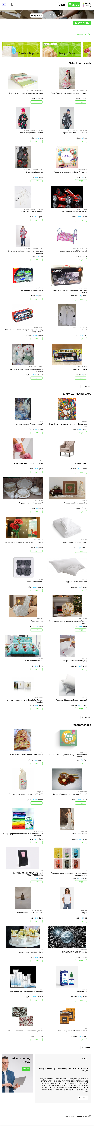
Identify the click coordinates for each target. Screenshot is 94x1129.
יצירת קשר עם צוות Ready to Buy (76, 1116)
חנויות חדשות (82, 22)
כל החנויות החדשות (83, 34)
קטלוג (75, 4)
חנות (62, 4)
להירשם (26, 1069)
